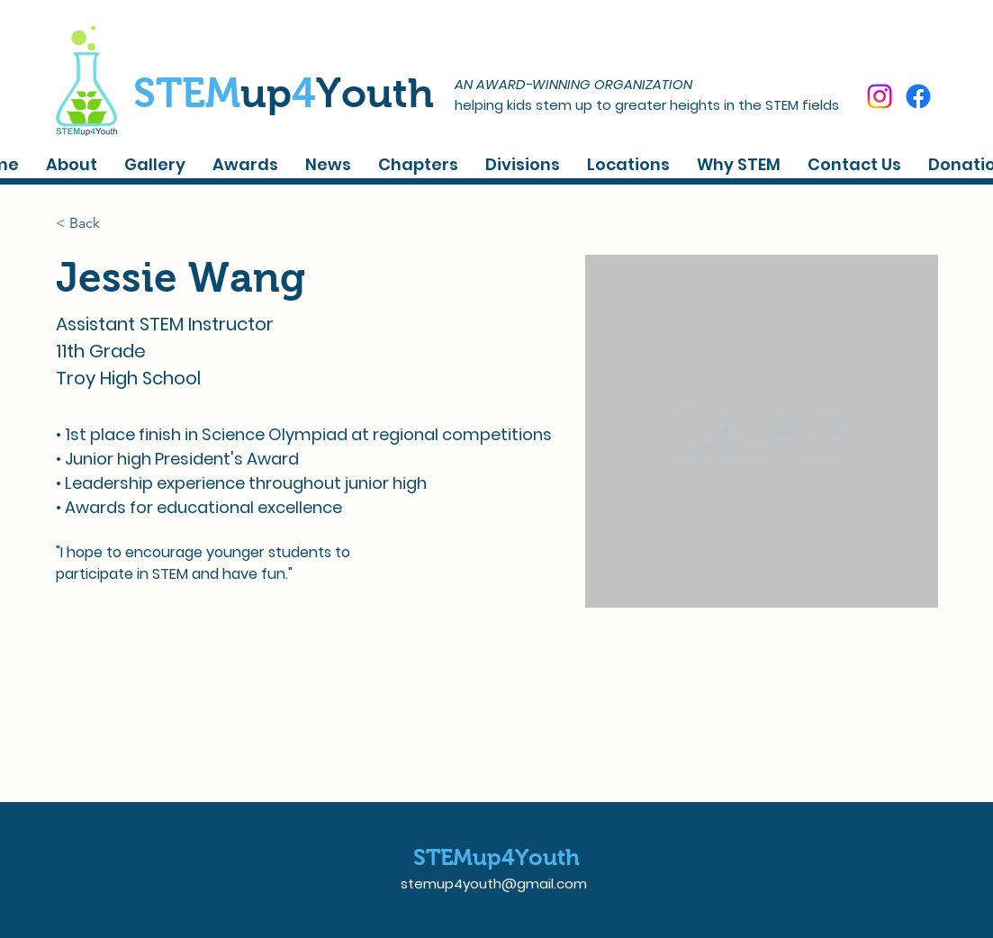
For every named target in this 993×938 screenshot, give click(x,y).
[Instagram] (879, 96)
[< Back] (91, 223)
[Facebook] (918, 96)
